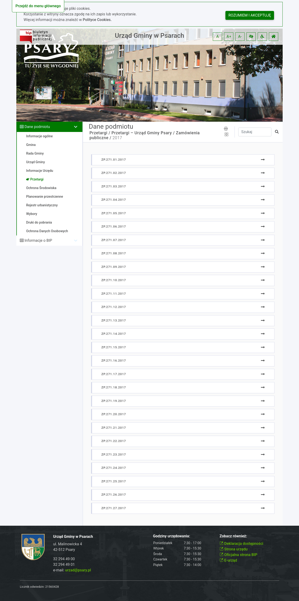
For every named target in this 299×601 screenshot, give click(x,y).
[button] (251, 36)
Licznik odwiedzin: (32, 586)
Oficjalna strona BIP (238, 555)
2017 (117, 137)
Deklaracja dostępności (241, 543)
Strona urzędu (234, 549)
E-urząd (228, 560)
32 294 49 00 (64, 559)
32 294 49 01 (64, 564)
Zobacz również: (233, 536)
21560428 (52, 586)
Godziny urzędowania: (171, 536)
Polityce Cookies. (97, 19)
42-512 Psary (64, 549)
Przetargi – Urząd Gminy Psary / (143, 133)
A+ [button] (229, 36)
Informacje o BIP (38, 240)
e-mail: (72, 570)
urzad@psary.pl (78, 570)
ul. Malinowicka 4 (67, 544)
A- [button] (240, 36)
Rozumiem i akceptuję (249, 15)
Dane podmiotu (37, 126)
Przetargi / (99, 133)
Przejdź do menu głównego (38, 6)
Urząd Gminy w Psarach (149, 35)
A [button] (217, 36)
